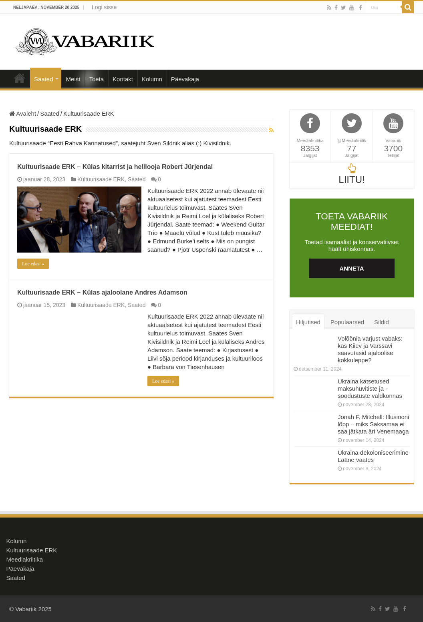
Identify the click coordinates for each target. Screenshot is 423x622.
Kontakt (123, 79)
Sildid (381, 322)
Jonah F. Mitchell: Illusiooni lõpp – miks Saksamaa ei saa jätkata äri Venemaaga (373, 424)
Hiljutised (308, 322)
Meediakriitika (24, 559)
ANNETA (351, 268)
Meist (73, 79)
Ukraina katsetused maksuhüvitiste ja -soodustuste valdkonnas (370, 388)
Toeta (96, 79)
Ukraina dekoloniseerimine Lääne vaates (373, 456)
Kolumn (152, 79)
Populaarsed (347, 322)
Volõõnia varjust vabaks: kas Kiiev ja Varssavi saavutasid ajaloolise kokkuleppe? (370, 349)
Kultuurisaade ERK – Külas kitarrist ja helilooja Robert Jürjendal (115, 166)
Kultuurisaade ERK (101, 179)
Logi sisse (104, 7)
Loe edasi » (33, 264)
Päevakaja (185, 79)
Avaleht (19, 78)
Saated (43, 79)
